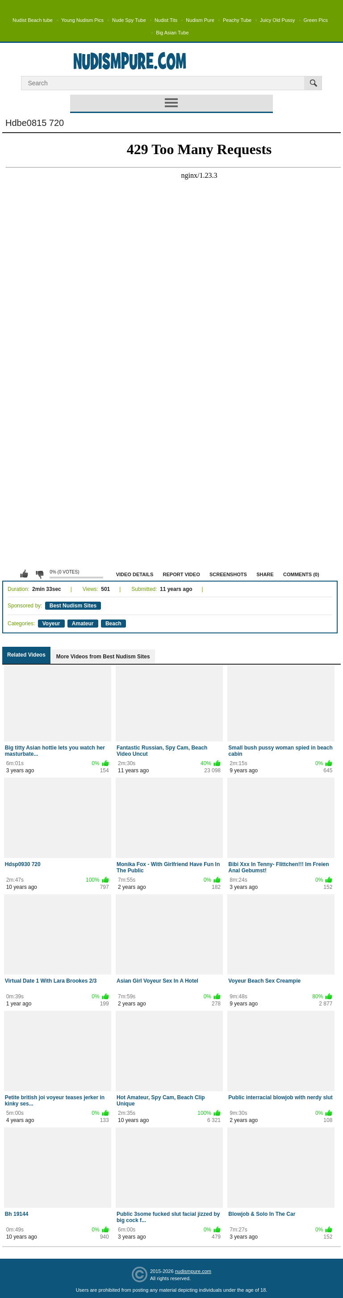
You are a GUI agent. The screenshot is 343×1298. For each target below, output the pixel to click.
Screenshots (228, 574)
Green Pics (316, 20)
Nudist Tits (166, 20)
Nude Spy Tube (129, 20)
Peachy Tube (237, 20)
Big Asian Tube (172, 32)
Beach (113, 623)
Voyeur (51, 623)
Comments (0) (301, 574)
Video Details (135, 574)
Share (265, 574)
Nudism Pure (200, 20)
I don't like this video (39, 574)
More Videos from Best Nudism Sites (103, 656)
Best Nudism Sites (73, 606)
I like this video (24, 574)
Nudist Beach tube (33, 20)
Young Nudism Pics (82, 20)
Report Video (181, 574)
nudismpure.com (193, 1271)
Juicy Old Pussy (277, 20)
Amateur (83, 623)
